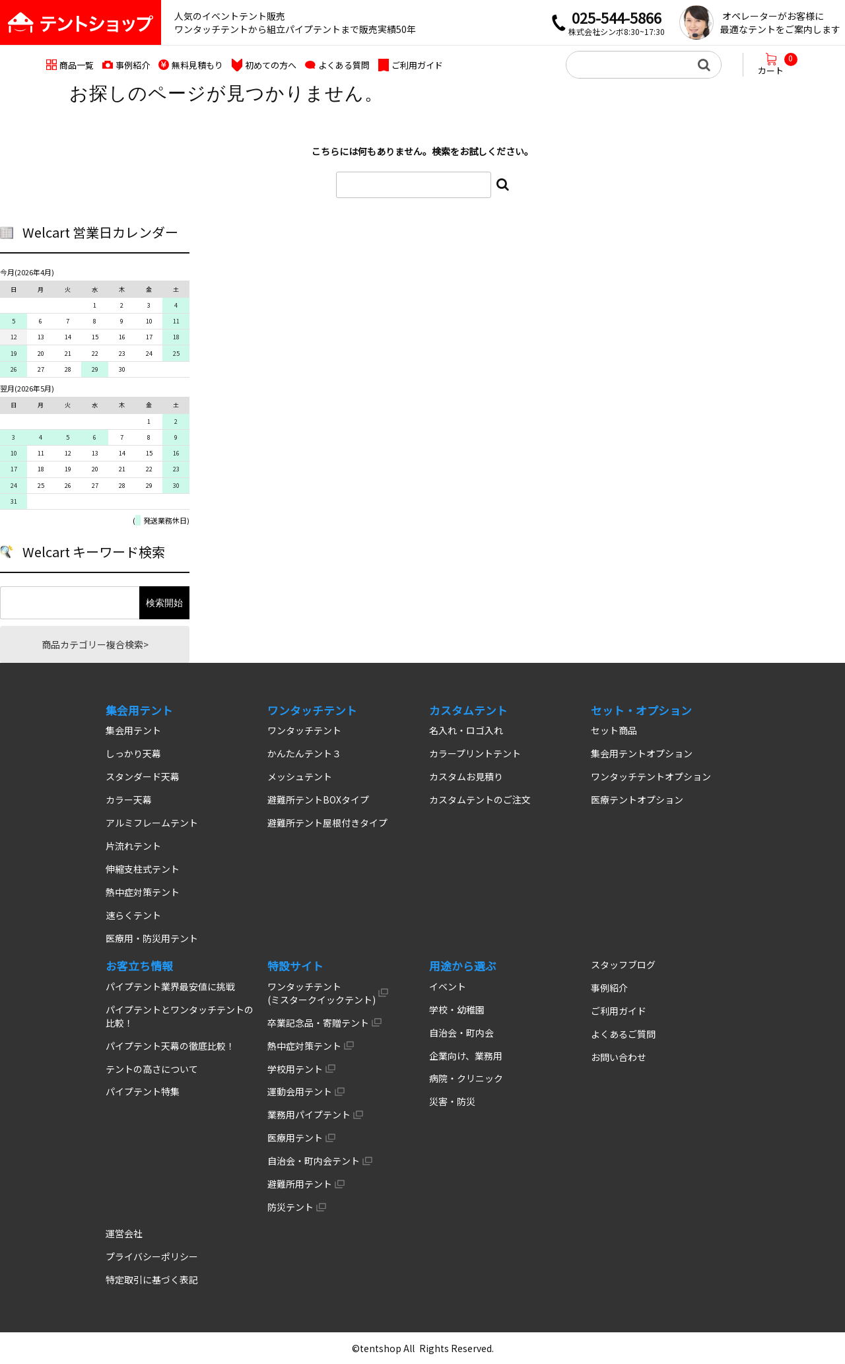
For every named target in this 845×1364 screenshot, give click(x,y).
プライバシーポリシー (152, 1256)
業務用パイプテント (309, 1114)
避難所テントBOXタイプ (318, 799)
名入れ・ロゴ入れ (466, 730)
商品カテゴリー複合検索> (95, 644)
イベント (447, 986)
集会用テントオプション (642, 753)
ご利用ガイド (417, 65)
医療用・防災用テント (152, 938)
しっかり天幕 (133, 753)
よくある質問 (344, 65)
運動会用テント (299, 1091)
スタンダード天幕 (143, 776)
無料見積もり (197, 65)
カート (777, 65)
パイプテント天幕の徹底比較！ (170, 1045)
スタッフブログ (623, 964)
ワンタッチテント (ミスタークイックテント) (321, 993)
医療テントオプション (637, 799)
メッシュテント (299, 776)
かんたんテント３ (304, 753)
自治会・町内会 (461, 1032)
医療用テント (295, 1137)
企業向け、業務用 (465, 1055)
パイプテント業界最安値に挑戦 (170, 986)
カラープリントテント (475, 753)
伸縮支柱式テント (143, 868)
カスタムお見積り (466, 776)
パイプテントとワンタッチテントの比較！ (180, 1016)
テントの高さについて (152, 1068)
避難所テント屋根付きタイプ (327, 822)
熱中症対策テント (143, 892)
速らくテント (133, 915)
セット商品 (614, 730)
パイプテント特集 (143, 1091)
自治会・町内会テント (313, 1160)
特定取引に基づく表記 (152, 1279)
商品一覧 (76, 65)
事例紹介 (133, 65)
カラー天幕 (129, 799)
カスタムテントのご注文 (480, 799)
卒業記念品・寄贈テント (318, 1022)
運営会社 (124, 1233)
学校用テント (295, 1068)
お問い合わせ (618, 1057)
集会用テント (133, 730)
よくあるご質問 (623, 1033)
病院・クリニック (466, 1078)
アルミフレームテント (152, 822)
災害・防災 (452, 1101)
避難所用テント (299, 1183)
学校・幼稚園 (457, 1009)
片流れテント (133, 845)
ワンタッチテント (304, 730)
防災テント (290, 1206)
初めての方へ (270, 65)
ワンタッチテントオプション (651, 776)
